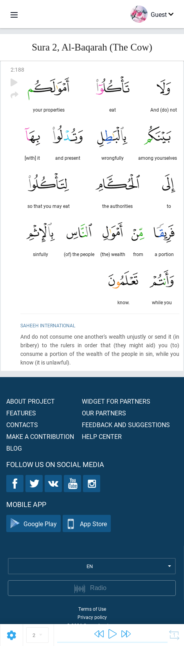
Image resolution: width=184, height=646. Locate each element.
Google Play (33, 524)
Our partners (104, 413)
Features (21, 413)
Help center (102, 436)
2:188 (17, 69)
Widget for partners (116, 401)
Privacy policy (92, 617)
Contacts (22, 424)
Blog (14, 448)
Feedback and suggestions (126, 424)
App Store (87, 524)
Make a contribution (40, 436)
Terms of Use (92, 609)
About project (30, 401)
